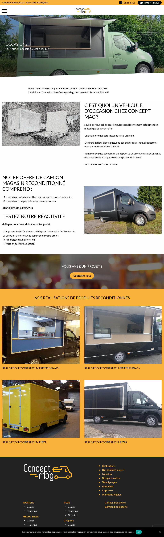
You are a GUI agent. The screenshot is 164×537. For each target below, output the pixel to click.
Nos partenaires (111, 477)
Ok (138, 532)
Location (107, 473)
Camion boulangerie (116, 506)
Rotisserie (28, 502)
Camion (30, 506)
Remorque (32, 510)
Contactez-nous (82, 275)
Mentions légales (111, 494)
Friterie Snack (31, 516)
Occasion (72, 515)
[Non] (160, 532)
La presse (107, 490)
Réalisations (108, 465)
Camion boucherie (115, 502)
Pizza (67, 502)
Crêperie (69, 520)
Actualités (108, 486)
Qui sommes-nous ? (113, 469)
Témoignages (109, 482)
